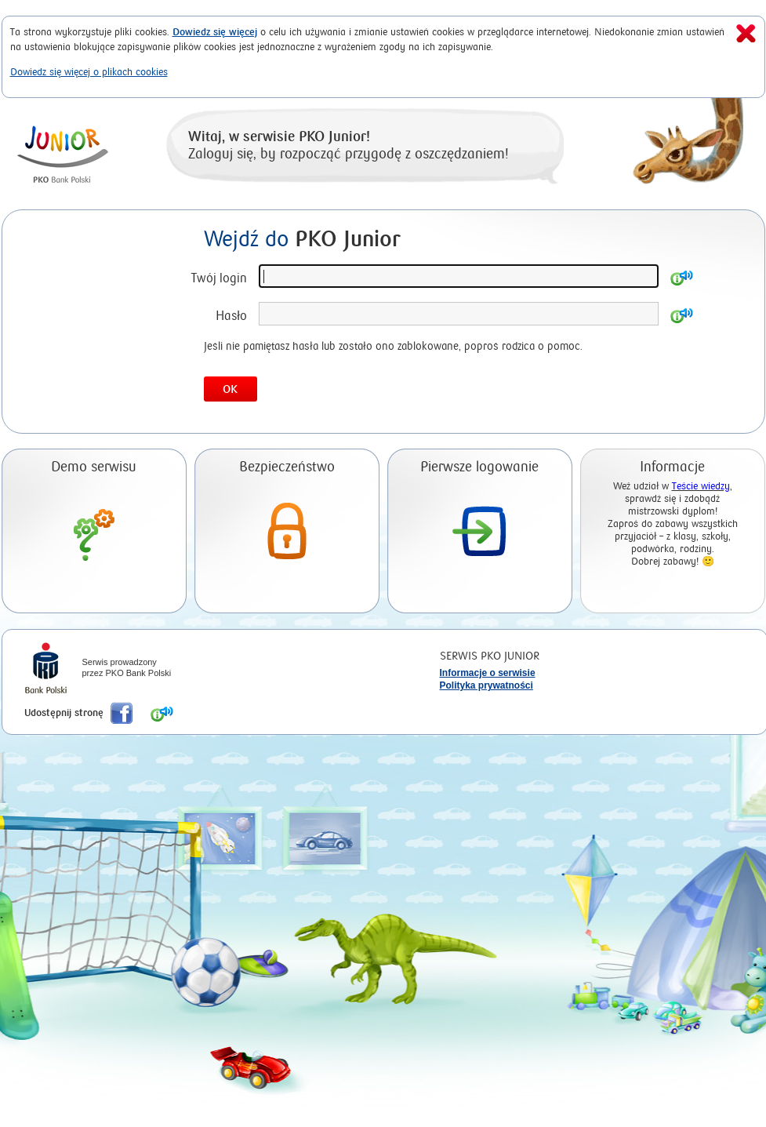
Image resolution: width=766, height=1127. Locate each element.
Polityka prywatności (486, 685)
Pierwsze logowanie (479, 467)
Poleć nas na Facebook (122, 713)
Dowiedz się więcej (214, 32)
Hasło (231, 315)
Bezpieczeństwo (287, 467)
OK (230, 389)
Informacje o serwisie (487, 672)
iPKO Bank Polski (46, 669)
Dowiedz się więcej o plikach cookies (89, 72)
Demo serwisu (93, 467)
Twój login (219, 278)
